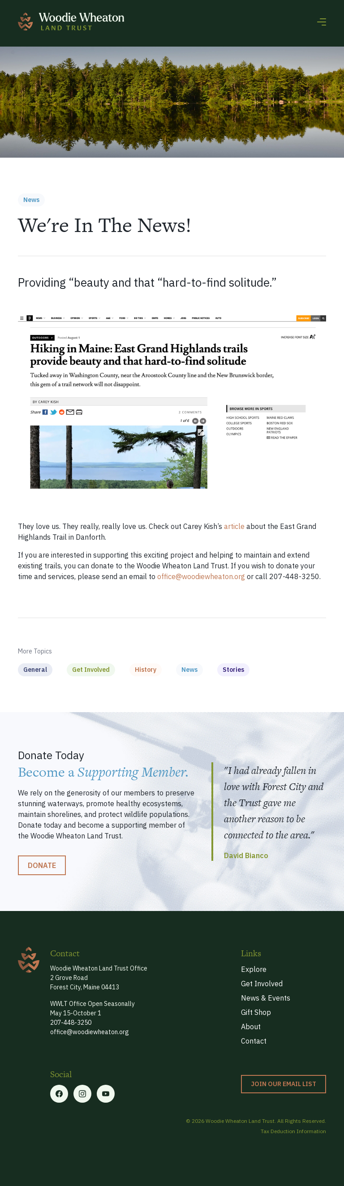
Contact (254, 1040)
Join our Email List (283, 1084)
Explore (254, 969)
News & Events (265, 997)
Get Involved (262, 983)
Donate (42, 865)
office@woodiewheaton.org (201, 576)
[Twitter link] (82, 1094)
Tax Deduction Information (293, 1131)
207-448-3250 (70, 1022)
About (251, 1026)
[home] (71, 21)
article (234, 526)
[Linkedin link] (106, 1094)
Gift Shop (256, 1012)
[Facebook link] (59, 1094)
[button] (321, 21)
